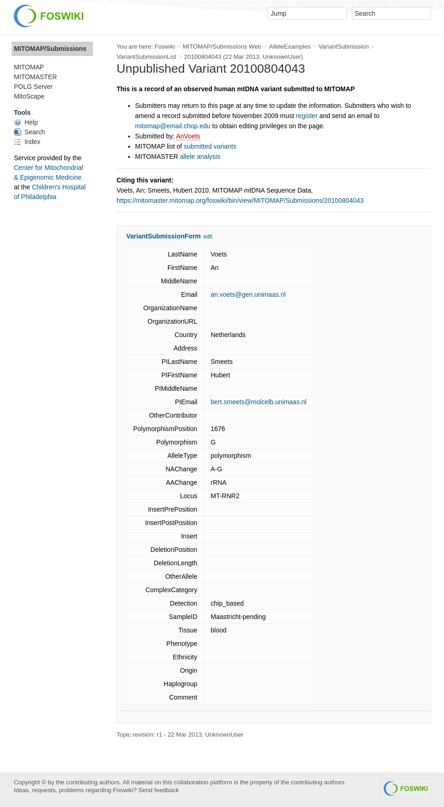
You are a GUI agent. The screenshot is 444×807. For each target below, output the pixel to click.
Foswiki (164, 46)
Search (29, 132)
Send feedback (158, 790)
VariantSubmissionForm (163, 236)
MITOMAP (29, 67)
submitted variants (210, 146)
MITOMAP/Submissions (50, 48)
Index (27, 141)
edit (208, 236)
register (307, 115)
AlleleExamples (290, 46)
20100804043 (203, 56)
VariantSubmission (343, 46)
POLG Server (33, 86)
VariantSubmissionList (146, 56)
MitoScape (29, 96)
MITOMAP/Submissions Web (222, 46)
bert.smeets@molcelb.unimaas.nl (259, 402)
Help (26, 122)
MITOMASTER (35, 77)
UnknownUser (282, 56)
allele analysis (200, 156)
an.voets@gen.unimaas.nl (248, 294)
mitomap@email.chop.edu (172, 126)
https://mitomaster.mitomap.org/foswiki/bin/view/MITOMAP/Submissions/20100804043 (240, 200)
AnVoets (188, 136)
